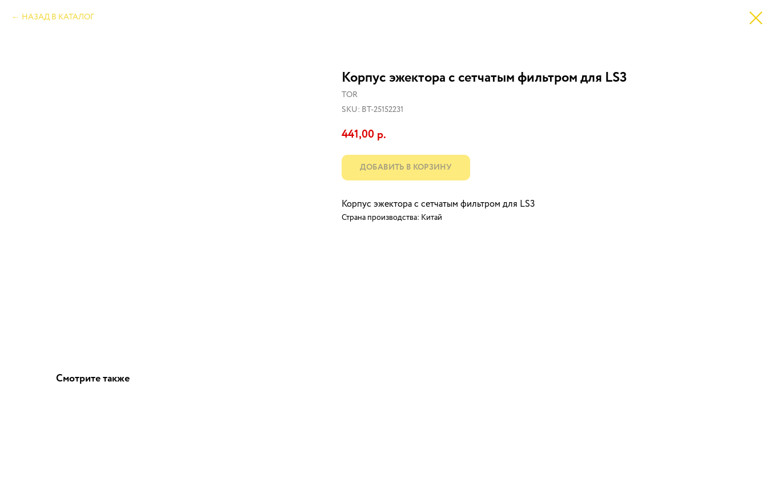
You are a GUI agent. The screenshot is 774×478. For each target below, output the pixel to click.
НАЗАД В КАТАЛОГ (58, 17)
